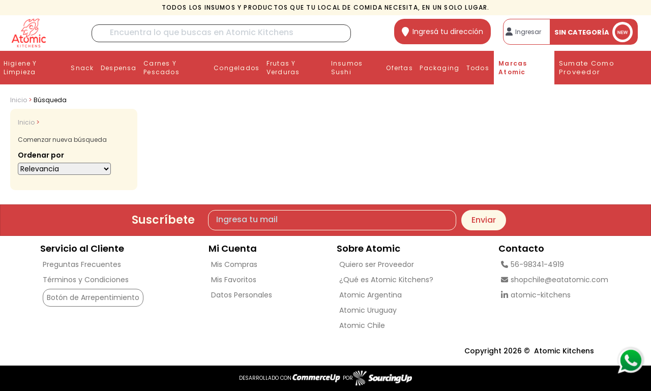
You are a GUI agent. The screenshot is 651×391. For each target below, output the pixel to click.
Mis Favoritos (233, 280)
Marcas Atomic (512, 67)
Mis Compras (234, 264)
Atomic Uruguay (368, 310)
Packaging (439, 68)
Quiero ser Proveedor (376, 264)
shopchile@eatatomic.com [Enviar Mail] (554, 280)
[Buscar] (221, 33)
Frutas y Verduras (283, 67)
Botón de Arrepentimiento (93, 297)
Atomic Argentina (370, 295)
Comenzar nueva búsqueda (62, 139)
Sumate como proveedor (586, 67)
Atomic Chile (362, 325)
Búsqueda (50, 100)
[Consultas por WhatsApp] (630, 360)
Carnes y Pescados (161, 67)
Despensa (119, 68)
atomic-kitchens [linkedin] (536, 295)
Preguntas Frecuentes (82, 264)
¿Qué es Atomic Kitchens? (386, 280)
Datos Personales (241, 295)
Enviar (483, 220)
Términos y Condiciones (86, 280)
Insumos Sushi (347, 67)
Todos (477, 68)
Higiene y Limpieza (20, 67)
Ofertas (399, 68)
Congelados (236, 68)
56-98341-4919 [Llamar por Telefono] (532, 264)
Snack (82, 68)
